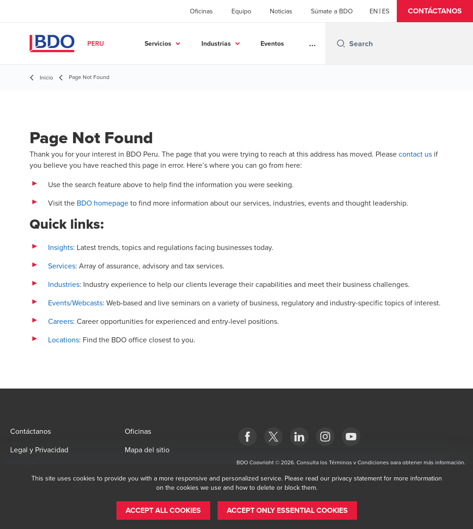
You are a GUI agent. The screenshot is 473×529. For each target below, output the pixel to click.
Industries (63, 284)
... (312, 43)
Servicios (158, 43)
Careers (60, 321)
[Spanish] (385, 11)
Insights (60, 247)
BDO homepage (102, 203)
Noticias (281, 11)
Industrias (216, 43)
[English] (374, 11)
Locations (63, 339)
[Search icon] (341, 43)
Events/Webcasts (75, 303)
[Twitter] (273, 437)
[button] (435, 11)
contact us (415, 154)
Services (61, 266)
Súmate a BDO (332, 11)
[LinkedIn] (299, 437)
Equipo (241, 11)
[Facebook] (247, 437)
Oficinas (201, 11)
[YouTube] (351, 437)
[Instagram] (325, 437)
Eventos (272, 43)
